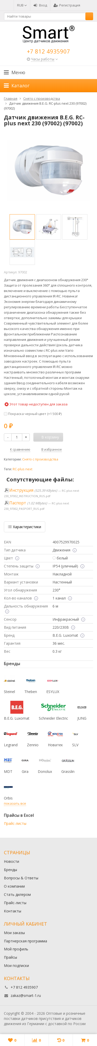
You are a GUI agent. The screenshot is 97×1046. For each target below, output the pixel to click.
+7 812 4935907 (48, 51)
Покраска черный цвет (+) (33, 413)
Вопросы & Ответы (21, 877)
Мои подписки (16, 965)
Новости (11, 861)
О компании (14, 886)
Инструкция (21, 490)
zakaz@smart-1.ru (26, 995)
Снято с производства (40, 459)
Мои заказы (14, 932)
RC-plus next (22, 469)
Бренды (10, 869)
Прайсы (10, 957)
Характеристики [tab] (24, 526)
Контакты (12, 911)
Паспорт (17, 503)
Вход (40, 5)
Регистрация (67, 5)
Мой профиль (16, 949)
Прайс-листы (15, 823)
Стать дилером (17, 894)
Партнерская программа (25, 941)
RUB (22, 5)
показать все (15, 803)
